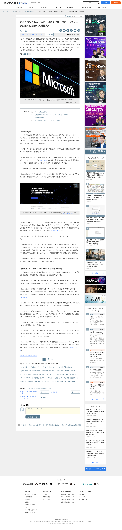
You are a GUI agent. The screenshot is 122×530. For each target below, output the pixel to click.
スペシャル (31, 7)
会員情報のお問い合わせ (67, 499)
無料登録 (116, 3)
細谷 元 (25, 54)
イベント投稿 (46, 499)
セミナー (19, 7)
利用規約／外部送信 (30, 504)
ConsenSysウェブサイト (69, 213)
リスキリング (57, 7)
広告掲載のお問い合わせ (67, 502)
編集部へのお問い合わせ (67, 494)
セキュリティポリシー (85, 497)
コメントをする (32, 417)
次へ (53, 359)
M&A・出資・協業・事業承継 (29, 392)
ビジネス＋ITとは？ (26, 3)
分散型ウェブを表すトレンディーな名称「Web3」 (52, 115)
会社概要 (81, 494)
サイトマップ (28, 499)
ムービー (44, 7)
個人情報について (84, 499)
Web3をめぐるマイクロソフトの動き (47, 120)
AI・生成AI (70, 7)
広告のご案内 (46, 497)
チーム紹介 (46, 494)
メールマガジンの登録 (30, 494)
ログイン (105, 3)
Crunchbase (44, 160)
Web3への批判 (40, 117)
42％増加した (54, 231)
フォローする (50, 34)
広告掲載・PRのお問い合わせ (94, 469)
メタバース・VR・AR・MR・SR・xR (32, 35)
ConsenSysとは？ (41, 112)
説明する (24, 297)
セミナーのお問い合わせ (67, 497)
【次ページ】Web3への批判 (28, 356)
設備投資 (55, 392)
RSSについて (28, 507)
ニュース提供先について (31, 510)
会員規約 (27, 502)
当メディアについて (30, 512)
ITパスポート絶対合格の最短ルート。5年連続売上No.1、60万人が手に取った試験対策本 (50, 425)
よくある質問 (28, 497)
